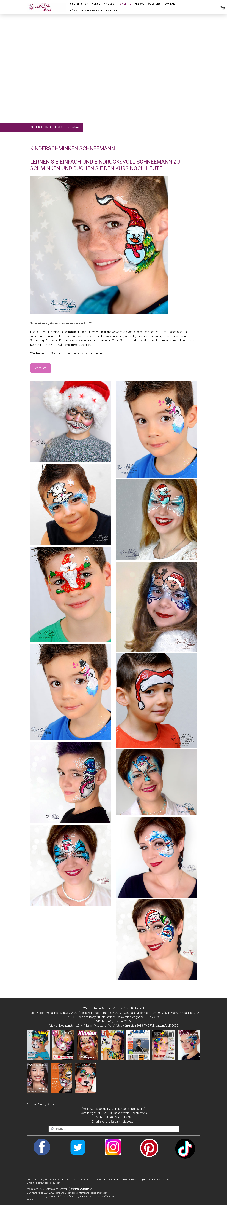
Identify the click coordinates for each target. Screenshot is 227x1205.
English (112, 10)
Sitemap (64, 1189)
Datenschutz (52, 1189)
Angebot (110, 4)
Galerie (125, 4)
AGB (42, 1189)
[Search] (113, 1129)
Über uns (154, 4)
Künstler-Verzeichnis (86, 10)
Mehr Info (40, 368)
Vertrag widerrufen (81, 1189)
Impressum (32, 1189)
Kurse (96, 4)
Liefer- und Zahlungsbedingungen (43, 1183)
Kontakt (170, 4)
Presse (139, 4)
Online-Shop (79, 4)
